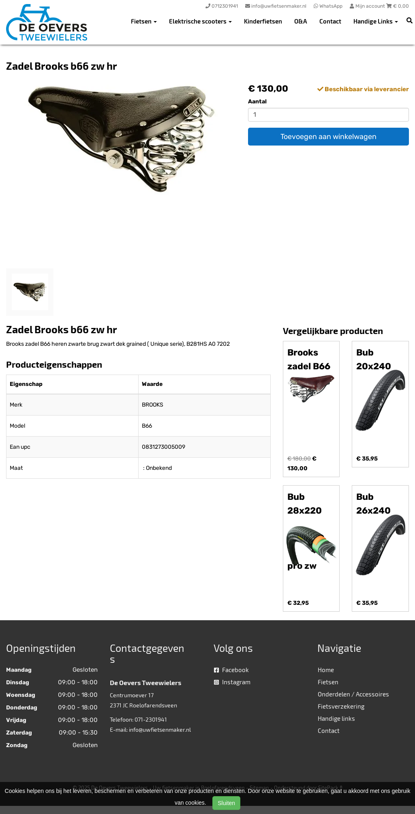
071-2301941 (151, 719)
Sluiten (226, 803)
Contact (330, 21)
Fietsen (328, 681)
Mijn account (368, 6)
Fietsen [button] (144, 21)
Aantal (257, 101)
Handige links (336, 718)
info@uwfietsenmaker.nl (160, 729)
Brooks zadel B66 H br (308, 366)
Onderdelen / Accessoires (353, 694)
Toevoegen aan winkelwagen (328, 136)
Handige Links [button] (375, 21)
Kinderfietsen (263, 21)
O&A (300, 21)
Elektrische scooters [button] (200, 21)
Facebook (231, 669)
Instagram (232, 681)
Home (326, 669)
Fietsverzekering (341, 706)
